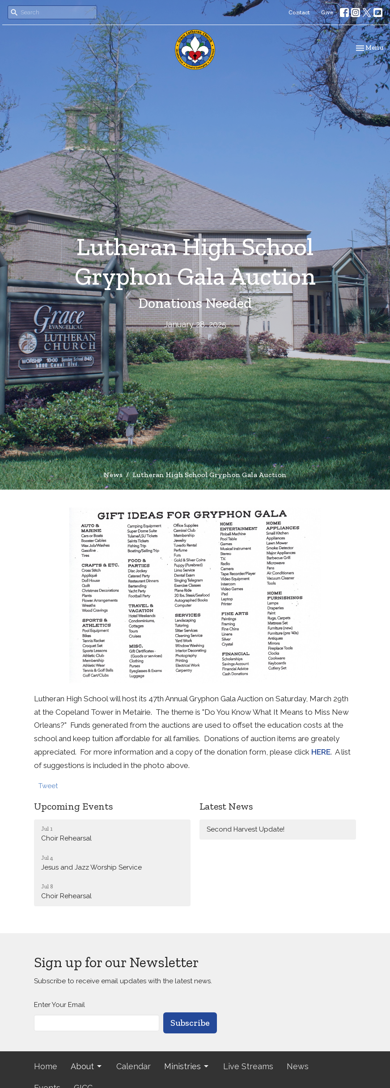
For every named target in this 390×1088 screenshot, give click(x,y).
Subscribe (190, 1022)
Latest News (226, 806)
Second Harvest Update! (245, 829)
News (113, 474)
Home (45, 1066)
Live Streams (248, 1066)
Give (327, 12)
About (87, 1066)
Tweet (48, 786)
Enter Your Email (59, 1005)
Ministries (187, 1066)
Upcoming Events (73, 806)
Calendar (133, 1066)
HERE (321, 751)
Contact (299, 12)
